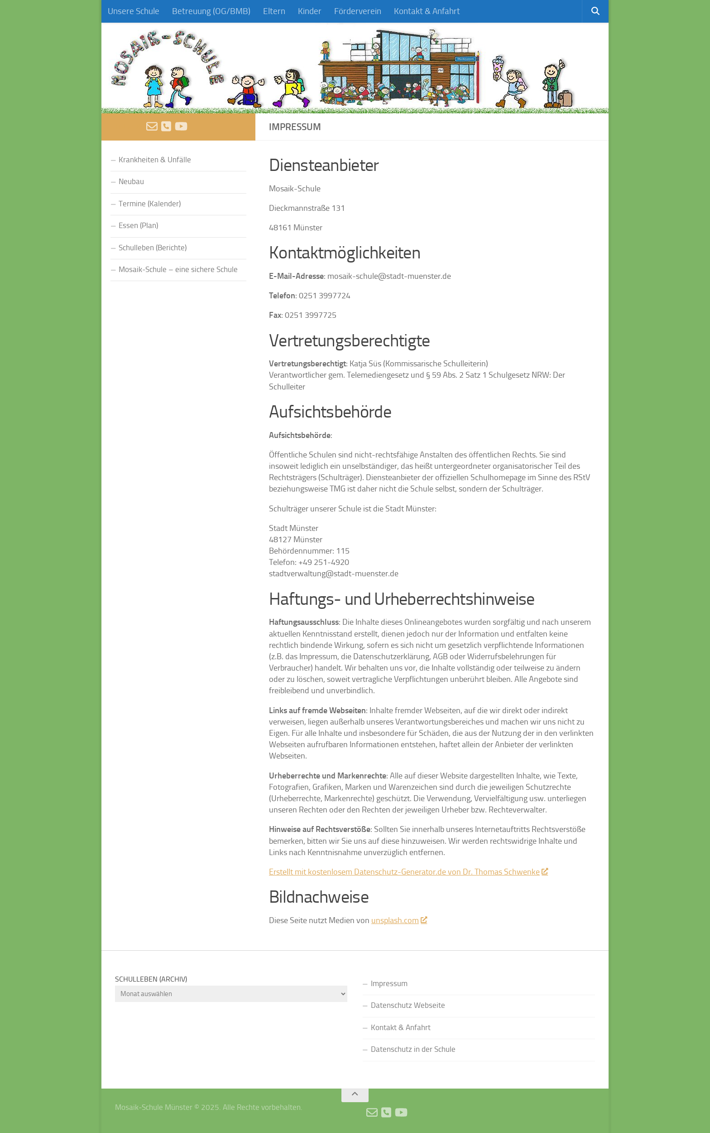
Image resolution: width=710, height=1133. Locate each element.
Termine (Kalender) (150, 203)
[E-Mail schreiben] (152, 126)
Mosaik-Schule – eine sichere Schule (178, 269)
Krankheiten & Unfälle (155, 160)
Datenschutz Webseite (408, 1005)
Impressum (389, 983)
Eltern (274, 11)
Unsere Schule (133, 11)
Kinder (309, 11)
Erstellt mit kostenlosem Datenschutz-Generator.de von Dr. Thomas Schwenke (408, 872)
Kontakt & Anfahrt (427, 11)
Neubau (131, 181)
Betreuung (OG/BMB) (211, 11)
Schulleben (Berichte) (153, 247)
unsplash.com (399, 920)
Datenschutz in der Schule (413, 1049)
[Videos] (181, 126)
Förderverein (357, 11)
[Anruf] (166, 126)
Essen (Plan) (138, 225)
